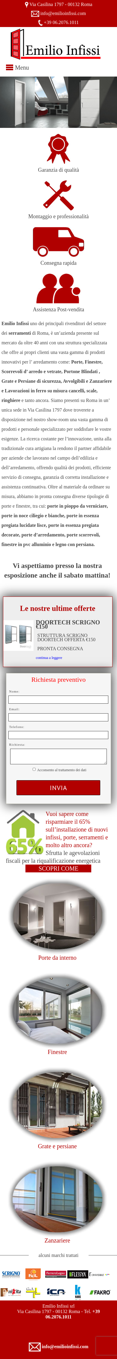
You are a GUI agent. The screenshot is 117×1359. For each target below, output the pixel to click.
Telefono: (17, 727)
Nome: (14, 691)
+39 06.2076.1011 (61, 22)
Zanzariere (57, 1240)
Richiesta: (17, 744)
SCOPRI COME (58, 868)
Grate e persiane (57, 1146)
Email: (14, 709)
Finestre (57, 1052)
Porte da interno (57, 957)
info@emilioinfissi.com (63, 13)
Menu (22, 68)
